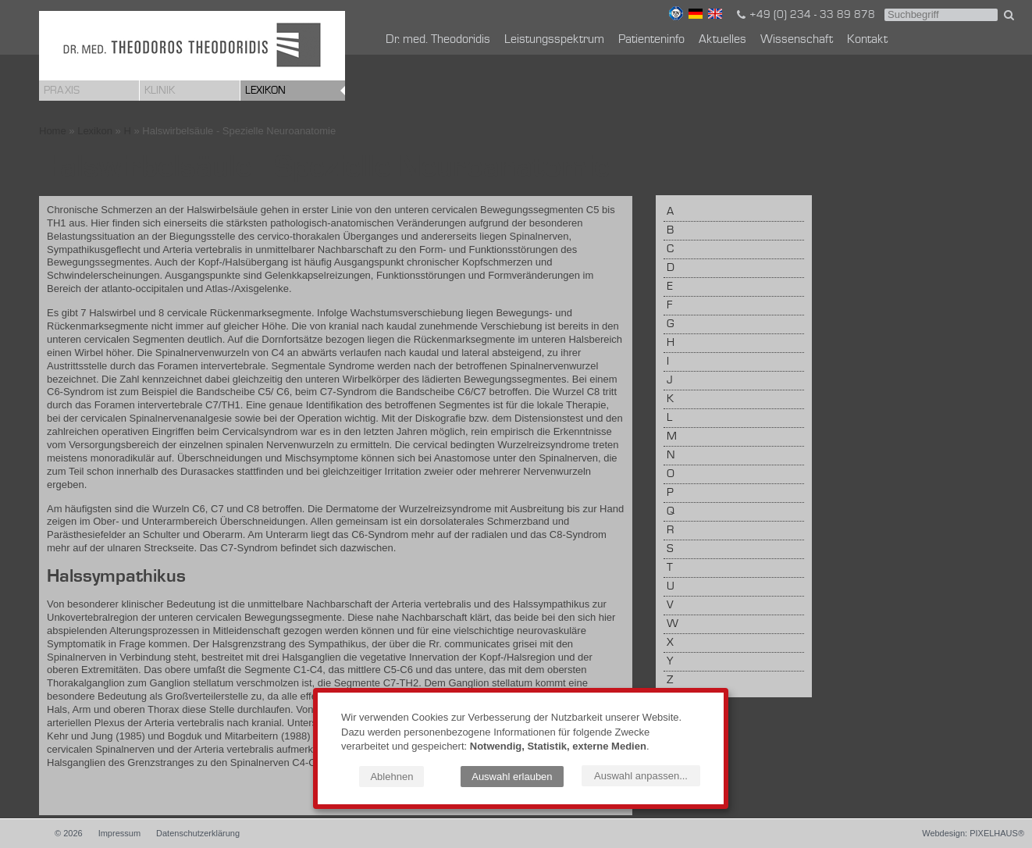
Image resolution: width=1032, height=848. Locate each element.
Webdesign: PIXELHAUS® (973, 833)
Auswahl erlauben (512, 776)
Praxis (62, 90)
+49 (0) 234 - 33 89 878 (805, 14)
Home (52, 131)
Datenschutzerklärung (198, 833)
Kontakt (867, 40)
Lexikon (265, 90)
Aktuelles (722, 40)
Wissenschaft (796, 40)
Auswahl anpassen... (641, 776)
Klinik (159, 90)
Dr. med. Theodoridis (438, 40)
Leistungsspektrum (554, 40)
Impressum (119, 833)
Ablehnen (391, 776)
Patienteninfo (651, 40)
